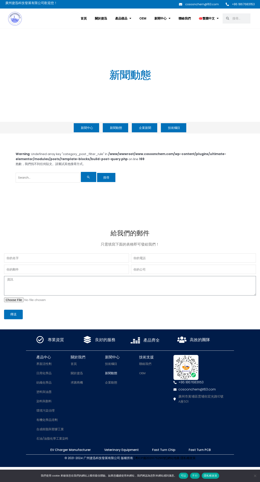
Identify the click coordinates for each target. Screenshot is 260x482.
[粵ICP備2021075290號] (150, 458)
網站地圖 (173, 458)
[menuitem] (209, 18)
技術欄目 (111, 364)
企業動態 (111, 382)
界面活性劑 (44, 364)
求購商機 (77, 382)
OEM (142, 18)
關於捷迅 (101, 18)
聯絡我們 (185, 18)
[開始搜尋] (88, 177)
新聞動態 (111, 373)
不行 (195, 475)
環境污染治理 (45, 410)
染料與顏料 (44, 401)
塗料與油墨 (44, 392)
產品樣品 (123, 18)
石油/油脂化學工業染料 (52, 438)
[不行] (255, 476)
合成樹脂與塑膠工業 (50, 429)
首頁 (84, 18)
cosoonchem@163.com (202, 4)
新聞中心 (162, 18)
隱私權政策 (188, 458)
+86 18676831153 (243, 4)
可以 (183, 475)
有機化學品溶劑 (47, 420)
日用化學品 (44, 373)
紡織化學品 (44, 382)
